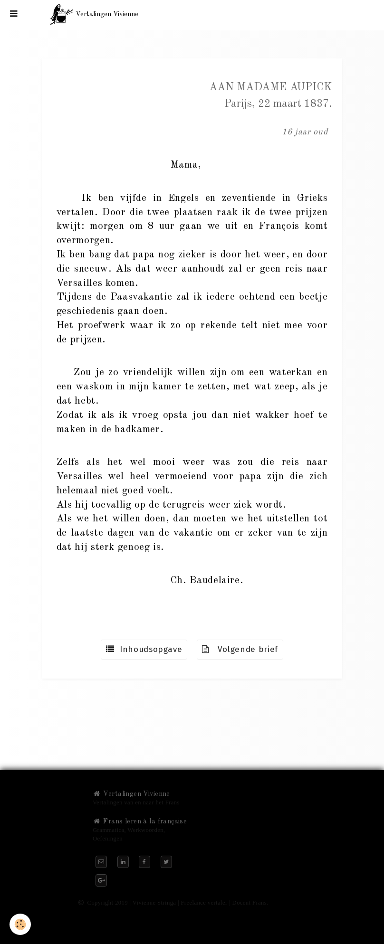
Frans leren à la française (140, 821)
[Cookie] (20, 924)
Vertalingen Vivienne (131, 794)
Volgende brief (240, 649)
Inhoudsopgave (144, 649)
